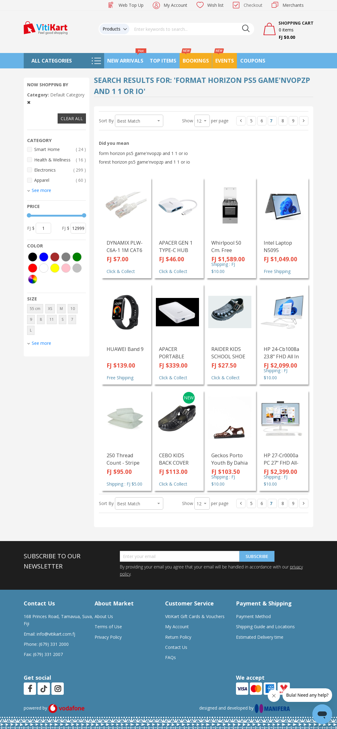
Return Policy (178, 637)
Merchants (293, 5)
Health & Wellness (60, 159)
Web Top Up (131, 5)
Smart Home (60, 149)
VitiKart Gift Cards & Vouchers (195, 616)
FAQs (170, 657)
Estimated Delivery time (259, 637)
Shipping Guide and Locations (265, 626)
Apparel (60, 180)
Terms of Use (108, 626)
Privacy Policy (108, 637)
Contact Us (176, 647)
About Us (104, 616)
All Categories (51, 60)
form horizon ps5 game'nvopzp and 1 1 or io (143, 153)
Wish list (215, 5)
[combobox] (191, 29)
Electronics (60, 169)
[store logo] (45, 27)
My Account (175, 5)
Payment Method (253, 616)
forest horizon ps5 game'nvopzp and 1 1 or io (144, 162)
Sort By (106, 121)
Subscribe (257, 556)
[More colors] (32, 279)
